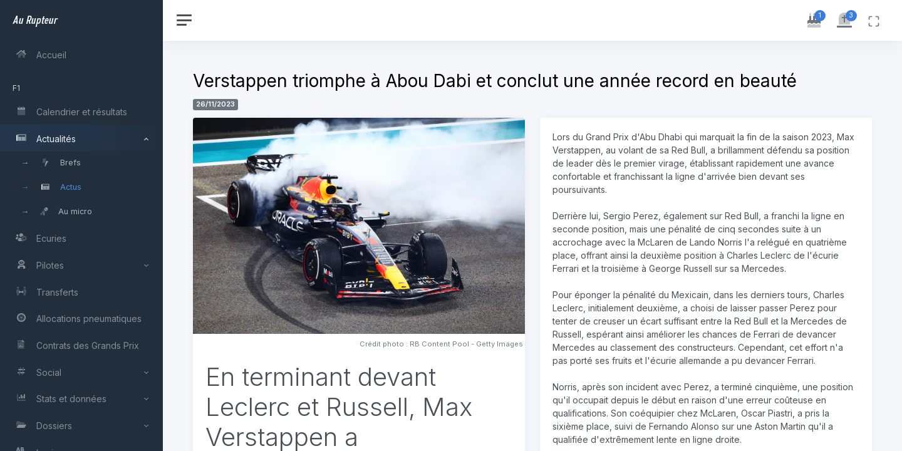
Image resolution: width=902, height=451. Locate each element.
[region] (82, 225)
